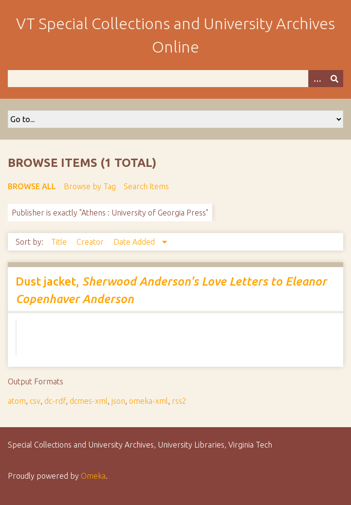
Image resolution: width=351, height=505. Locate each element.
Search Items (146, 186)
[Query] (175, 78)
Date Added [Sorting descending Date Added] (135, 241)
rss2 (179, 401)
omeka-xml (148, 401)
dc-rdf (55, 401)
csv (35, 401)
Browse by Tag (90, 186)
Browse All (32, 186)
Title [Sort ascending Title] (60, 241)
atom (17, 401)
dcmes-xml (89, 401)
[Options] (317, 78)
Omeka (93, 475)
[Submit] (334, 78)
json (118, 401)
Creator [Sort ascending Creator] (91, 241)
